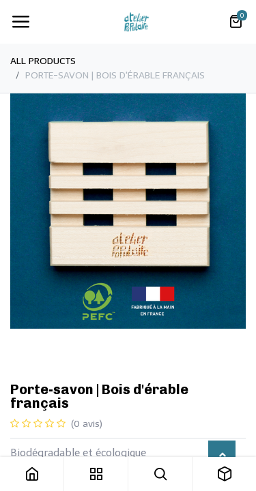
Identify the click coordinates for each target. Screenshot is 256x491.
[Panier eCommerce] (235, 22)
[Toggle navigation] (20, 22)
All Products (43, 61)
